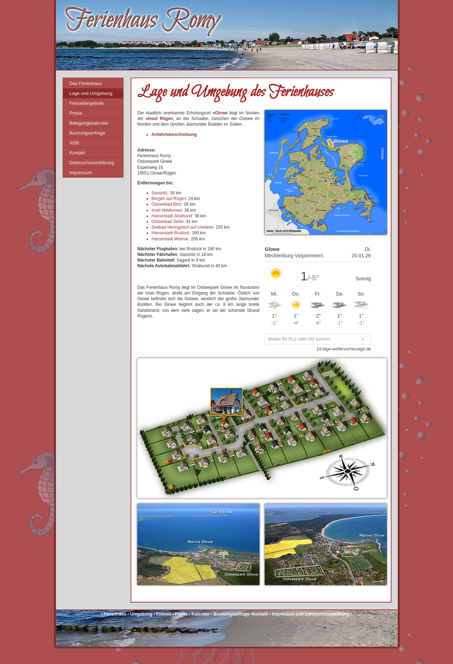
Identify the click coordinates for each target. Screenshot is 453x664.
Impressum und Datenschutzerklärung (310, 614)
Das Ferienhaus (85, 83)
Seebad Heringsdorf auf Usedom (182, 227)
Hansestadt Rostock (170, 232)
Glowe (221, 112)
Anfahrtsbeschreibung (174, 134)
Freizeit (163, 614)
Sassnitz (159, 192)
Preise (75, 113)
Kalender (200, 614)
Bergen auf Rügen (168, 198)
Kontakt (77, 152)
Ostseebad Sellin (167, 221)
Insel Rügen (160, 118)
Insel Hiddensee (166, 210)
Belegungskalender (89, 123)
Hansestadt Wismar (170, 238)
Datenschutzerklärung (91, 162)
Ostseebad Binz (166, 204)
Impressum (80, 172)
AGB (74, 142)
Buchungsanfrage (87, 133)
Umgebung (141, 614)
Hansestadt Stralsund (171, 215)
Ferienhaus (115, 614)
